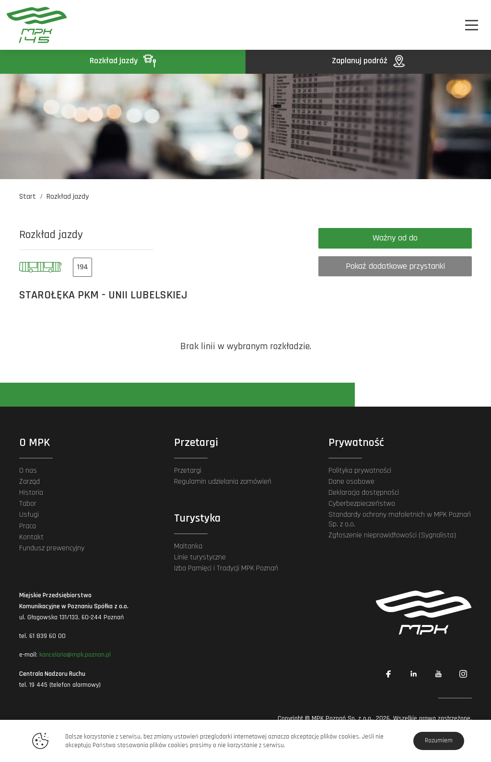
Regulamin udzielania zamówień (222, 482)
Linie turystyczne (200, 557)
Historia (31, 493)
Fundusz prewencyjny (51, 548)
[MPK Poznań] (42, 25)
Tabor (27, 504)
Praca (27, 526)
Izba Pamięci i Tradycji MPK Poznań (226, 568)
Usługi (29, 515)
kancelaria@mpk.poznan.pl (75, 654)
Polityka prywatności (359, 471)
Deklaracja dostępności (363, 493)
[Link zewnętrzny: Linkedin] (413, 673)
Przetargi (187, 471)
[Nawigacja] (471, 25)
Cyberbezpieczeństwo (361, 504)
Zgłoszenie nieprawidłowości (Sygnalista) (392, 535)
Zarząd (29, 482)
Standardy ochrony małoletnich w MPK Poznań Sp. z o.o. (399, 519)
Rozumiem (439, 740)
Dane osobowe (351, 482)
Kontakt (31, 537)
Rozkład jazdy (123, 60)
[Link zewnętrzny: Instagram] (463, 673)
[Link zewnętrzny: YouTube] (438, 673)
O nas (28, 471)
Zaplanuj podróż (368, 60)
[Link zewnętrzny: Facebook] (388, 673)
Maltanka (188, 546)
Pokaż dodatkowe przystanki (395, 266)
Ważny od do (395, 237)
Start (27, 197)
